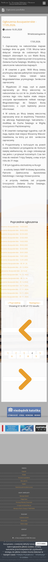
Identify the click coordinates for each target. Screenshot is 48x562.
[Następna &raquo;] (25, 379)
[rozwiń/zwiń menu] (44, 3)
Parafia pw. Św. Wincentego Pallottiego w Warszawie (18, 3)
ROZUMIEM (41, 544)
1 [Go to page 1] (8, 353)
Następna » (34, 302)
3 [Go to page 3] (24, 353)
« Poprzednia (14, 302)
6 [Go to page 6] (12, 356)
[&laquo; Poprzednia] (25, 330)
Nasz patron (24, 535)
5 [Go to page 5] (40, 353)
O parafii (24, 525)
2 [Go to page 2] (16, 353)
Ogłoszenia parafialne (15, 10)
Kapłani (24, 538)
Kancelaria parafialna (24, 532)
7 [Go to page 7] (20, 356)
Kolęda (24, 529)
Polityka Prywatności (25, 554)
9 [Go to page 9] (36, 356)
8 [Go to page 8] (28, 356)
